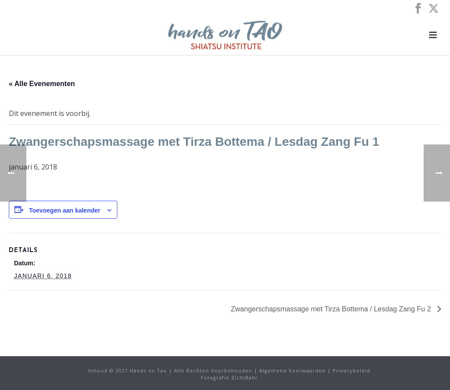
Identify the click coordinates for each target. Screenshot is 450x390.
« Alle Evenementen (42, 83)
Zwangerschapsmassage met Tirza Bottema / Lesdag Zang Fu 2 (332, 309)
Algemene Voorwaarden (292, 370)
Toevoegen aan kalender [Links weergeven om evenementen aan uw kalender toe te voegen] (64, 210)
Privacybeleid (351, 370)
